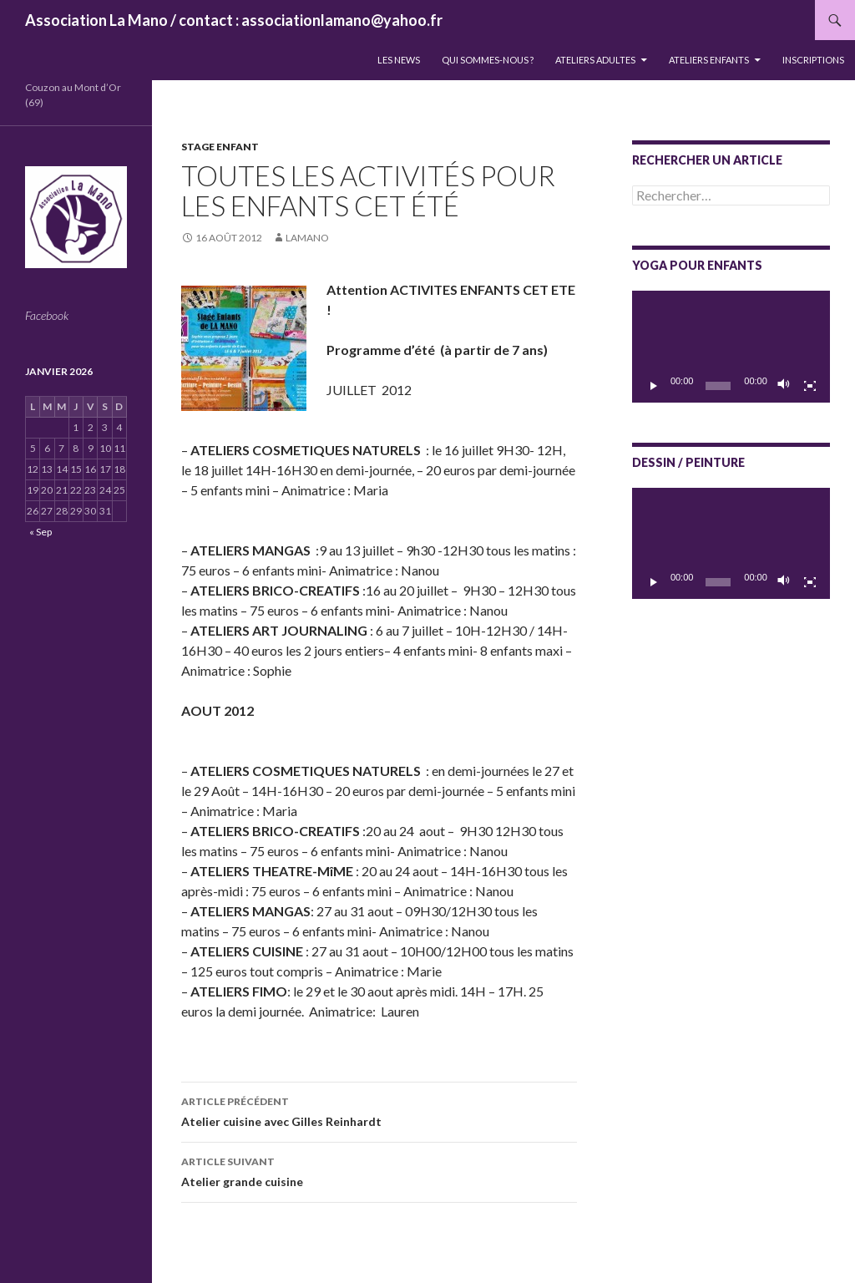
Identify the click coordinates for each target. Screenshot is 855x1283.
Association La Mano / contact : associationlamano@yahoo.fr (234, 20)
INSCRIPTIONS (813, 59)
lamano (307, 237)
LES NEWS (398, 59)
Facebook (46, 315)
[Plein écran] (810, 386)
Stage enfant (220, 146)
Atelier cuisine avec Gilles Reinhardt (379, 1110)
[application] (731, 347)
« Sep (40, 531)
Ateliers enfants (709, 59)
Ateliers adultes (595, 59)
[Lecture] (653, 386)
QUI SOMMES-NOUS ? (488, 59)
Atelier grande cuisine (379, 1170)
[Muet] (784, 386)
